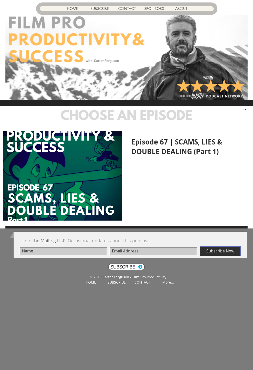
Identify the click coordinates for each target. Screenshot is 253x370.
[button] (244, 108)
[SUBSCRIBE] (126, 267)
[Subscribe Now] (220, 251)
